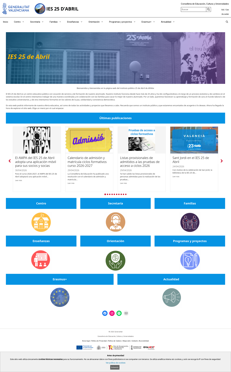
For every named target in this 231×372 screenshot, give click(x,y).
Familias (57, 21)
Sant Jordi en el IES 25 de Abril (191, 160)
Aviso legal (86, 341)
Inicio (5, 22)
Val (222, 10)
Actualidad (169, 21)
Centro (20, 21)
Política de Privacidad (99, 341)
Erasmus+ (150, 21)
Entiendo (115, 367)
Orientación (97, 21)
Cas (227, 10)
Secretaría (38, 21)
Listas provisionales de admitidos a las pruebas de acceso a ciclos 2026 (140, 162)
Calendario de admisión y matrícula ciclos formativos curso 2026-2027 (87, 162)
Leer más (18, 180)
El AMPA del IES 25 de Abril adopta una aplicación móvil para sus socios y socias (35, 162)
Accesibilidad (144, 341)
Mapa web (126, 341)
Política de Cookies (114, 341)
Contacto (135, 341)
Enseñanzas (76, 21)
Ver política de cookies (115, 363)
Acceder (225, 14)
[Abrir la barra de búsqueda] (227, 21)
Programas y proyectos (124, 21)
